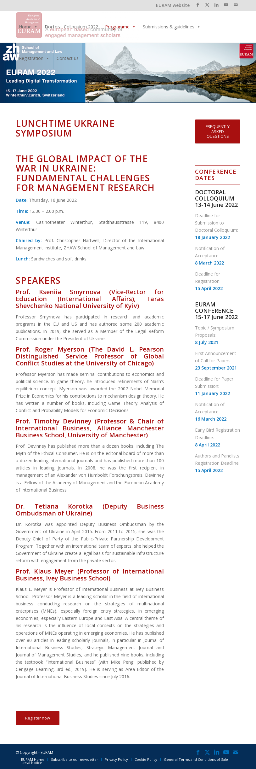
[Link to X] (207, 4)
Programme (120, 27)
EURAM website (173, 5)
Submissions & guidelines (172, 27)
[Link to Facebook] (197, 4)
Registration (34, 58)
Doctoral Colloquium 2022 (71, 27)
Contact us (68, 58)
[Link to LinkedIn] (216, 4)
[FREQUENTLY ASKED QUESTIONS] (217, 131)
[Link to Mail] (235, 4)
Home (28, 27)
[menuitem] (32, 759)
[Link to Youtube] (226, 4)
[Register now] (37, 718)
